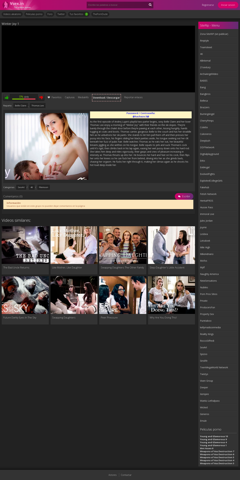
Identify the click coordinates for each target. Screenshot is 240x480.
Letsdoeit (205, 240)
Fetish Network (208, 194)
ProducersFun (207, 307)
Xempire (204, 394)
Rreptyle (204, 40)
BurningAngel (207, 114)
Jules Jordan (206, 220)
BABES (204, 80)
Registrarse (208, 5)
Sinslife (204, 360)
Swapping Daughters (64, 317)
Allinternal (205, 60)
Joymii (203, 227)
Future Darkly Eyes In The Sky (19, 317)
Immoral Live (207, 214)
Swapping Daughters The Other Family (122, 267)
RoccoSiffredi (207, 340)
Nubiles (204, 287)
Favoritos (55, 97)
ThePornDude (100, 14)
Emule (203, 420)
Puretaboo (206, 320)
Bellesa (204, 100)
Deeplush (205, 140)
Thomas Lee (38, 105)
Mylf (202, 267)
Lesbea (204, 234)
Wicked (204, 407)
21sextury (205, 67)
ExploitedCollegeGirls (211, 180)
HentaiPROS (206, 200)
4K (31, 187)
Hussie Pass (206, 207)
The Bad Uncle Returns (16, 267)
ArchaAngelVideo (209, 74)
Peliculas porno (34, 14)
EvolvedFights (207, 174)
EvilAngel (205, 167)
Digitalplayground (209, 154)
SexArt (21, 187)
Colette (204, 127)
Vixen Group (206, 380)
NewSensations (208, 280)
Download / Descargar (106, 97)
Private (204, 300)
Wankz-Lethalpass (210, 400)
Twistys (204, 374)
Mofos (203, 260)
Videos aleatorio (12, 14)
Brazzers (205, 107)
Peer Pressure (109, 317)
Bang (203, 87)
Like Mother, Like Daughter (67, 267)
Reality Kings (207, 334)
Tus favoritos (79, 14)
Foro (50, 14)
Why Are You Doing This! (163, 317)
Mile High (205, 247)
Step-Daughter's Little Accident (167, 267)
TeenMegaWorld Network (214, 367)
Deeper (204, 387)
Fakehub (204, 187)
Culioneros (206, 134)
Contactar (126, 474)
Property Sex (207, 314)
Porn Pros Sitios (208, 294)
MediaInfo (83, 97)
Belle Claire (20, 105)
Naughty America (209, 274)
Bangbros (205, 94)
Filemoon (43, 187)
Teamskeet (206, 47)
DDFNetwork (207, 147)
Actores (112, 474)
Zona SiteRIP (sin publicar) (214, 34)
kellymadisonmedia (210, 327)
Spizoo (203, 354)
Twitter (61, 14)
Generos (204, 414)
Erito (202, 160)
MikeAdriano (207, 254)
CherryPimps (207, 120)
